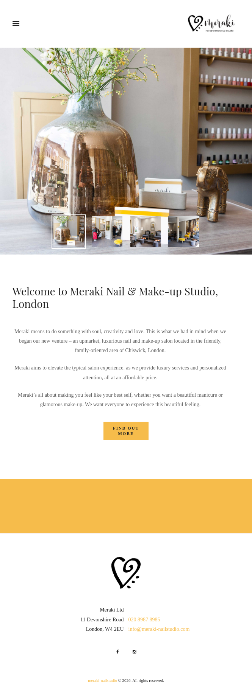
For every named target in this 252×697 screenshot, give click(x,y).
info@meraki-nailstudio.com (159, 629)
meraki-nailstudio (102, 680)
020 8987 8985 (144, 619)
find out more (126, 431)
